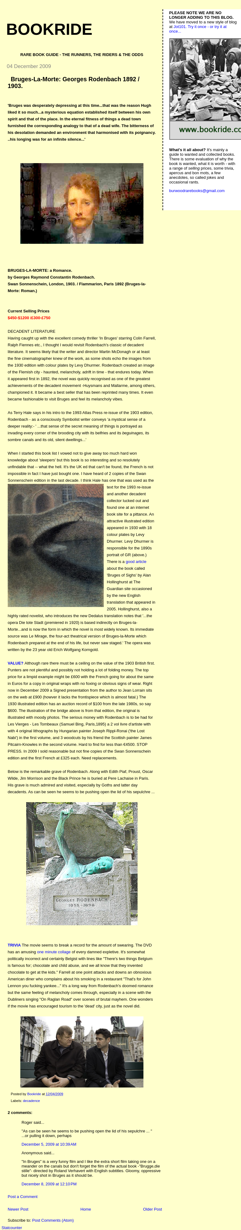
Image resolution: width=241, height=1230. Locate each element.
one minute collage (53, 952)
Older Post (152, 1209)
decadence (31, 1101)
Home (85, 1209)
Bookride (49, 29)
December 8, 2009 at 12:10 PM (49, 1184)
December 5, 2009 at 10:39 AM (49, 1144)
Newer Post (18, 1209)
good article (136, 561)
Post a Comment (23, 1196)
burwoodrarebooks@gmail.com (197, 190)
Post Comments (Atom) (53, 1220)
